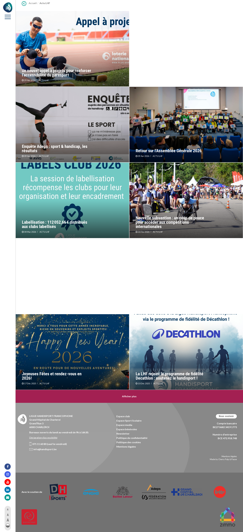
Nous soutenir (226, 416)
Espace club (123, 416)
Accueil (33, 3)
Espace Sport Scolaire (128, 420)
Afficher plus (129, 396)
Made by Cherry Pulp (219, 459)
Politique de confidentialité (131, 437)
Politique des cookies (128, 442)
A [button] (8, 509)
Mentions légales (126, 446)
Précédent (24, 3)
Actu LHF (45, 3)
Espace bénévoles (126, 429)
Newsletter (123, 433)
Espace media (124, 424)
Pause (234, 459)
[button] (8, 525)
